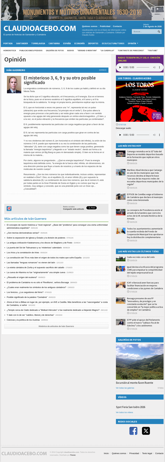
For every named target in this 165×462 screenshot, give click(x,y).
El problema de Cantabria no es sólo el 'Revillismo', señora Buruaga (38, 282)
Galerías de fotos (55, 50)
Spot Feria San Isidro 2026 (130, 407)
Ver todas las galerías (125, 388)
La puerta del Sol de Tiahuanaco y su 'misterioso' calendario (34, 247)
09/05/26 (132, 163)
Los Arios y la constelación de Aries (23, 252)
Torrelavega (38, 43)
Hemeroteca (9, 50)
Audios (70, 50)
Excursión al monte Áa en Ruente (134, 382)
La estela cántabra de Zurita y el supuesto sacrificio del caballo (35, 267)
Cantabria (54, 43)
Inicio (106, 453)
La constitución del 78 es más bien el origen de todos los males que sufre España (44, 257)
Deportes (93, 43)
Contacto (117, 26)
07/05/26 (132, 276)
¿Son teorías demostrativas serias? (23, 233)
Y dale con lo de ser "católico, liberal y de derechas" (30, 315)
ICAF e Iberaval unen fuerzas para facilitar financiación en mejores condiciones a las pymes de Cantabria (145, 285)
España (67, 43)
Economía (79, 43)
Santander (22, 43)
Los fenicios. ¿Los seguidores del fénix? (25, 292)
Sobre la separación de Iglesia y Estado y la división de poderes (36, 238)
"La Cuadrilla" (107, 50)
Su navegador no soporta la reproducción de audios (140, 135)
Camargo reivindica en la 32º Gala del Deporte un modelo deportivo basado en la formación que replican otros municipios (145, 156)
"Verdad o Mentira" (87, 50)
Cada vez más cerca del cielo (141, 257)
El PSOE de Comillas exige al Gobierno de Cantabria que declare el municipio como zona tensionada (145, 197)
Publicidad (105, 26)
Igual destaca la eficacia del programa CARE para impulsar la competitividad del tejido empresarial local (145, 269)
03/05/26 (132, 260)
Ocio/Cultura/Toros (113, 43)
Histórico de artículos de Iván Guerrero (56, 326)
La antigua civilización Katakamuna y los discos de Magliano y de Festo (39, 242)
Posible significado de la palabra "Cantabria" (27, 297)
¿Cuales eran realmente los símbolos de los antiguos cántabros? (36, 287)
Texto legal (147, 453)
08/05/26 (132, 222)
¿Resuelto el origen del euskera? (22, 277)
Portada (8, 43)
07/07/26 (121, 125)
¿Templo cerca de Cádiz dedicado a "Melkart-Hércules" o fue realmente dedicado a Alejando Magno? (53, 310)
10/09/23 (102, 70)
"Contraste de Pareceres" (131, 50)
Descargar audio (123, 128)
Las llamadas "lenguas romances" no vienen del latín (31, 262)
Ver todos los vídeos (124, 412)
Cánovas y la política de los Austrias (23, 320)
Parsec (73, 455)
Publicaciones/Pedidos (30, 50)
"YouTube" (153, 50)
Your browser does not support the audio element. (140, 67)
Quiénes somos (90, 26)
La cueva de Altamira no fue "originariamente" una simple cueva (36, 272)
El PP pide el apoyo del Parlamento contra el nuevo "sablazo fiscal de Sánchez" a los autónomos (143, 322)
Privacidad (134, 453)
